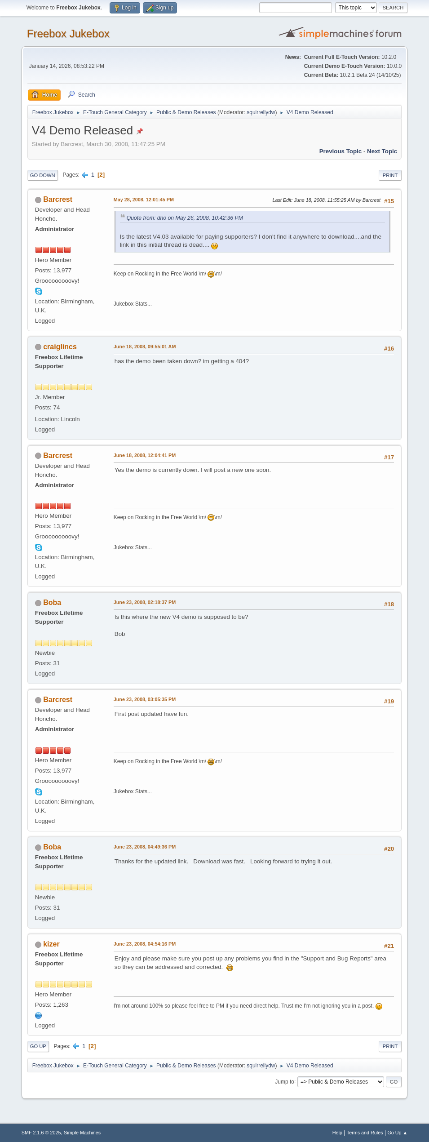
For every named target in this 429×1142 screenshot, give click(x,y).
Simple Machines (82, 1132)
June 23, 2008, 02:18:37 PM (145, 602)
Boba (52, 602)
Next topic (382, 151)
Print (390, 175)
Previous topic (340, 151)
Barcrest (57, 199)
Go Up (38, 1046)
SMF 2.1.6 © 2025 (41, 1132)
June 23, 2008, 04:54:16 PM (145, 943)
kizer (51, 944)
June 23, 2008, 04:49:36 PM (145, 846)
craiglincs (60, 347)
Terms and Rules (365, 1132)
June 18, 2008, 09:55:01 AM (145, 346)
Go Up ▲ (397, 1132)
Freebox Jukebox (68, 33)
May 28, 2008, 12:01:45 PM (144, 199)
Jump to (284, 1081)
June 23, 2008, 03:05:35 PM (145, 699)
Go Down (42, 175)
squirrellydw (261, 112)
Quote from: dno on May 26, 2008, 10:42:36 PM (185, 218)
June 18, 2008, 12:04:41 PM (145, 455)
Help (337, 1132)
